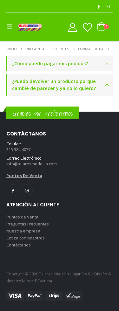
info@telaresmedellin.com (31, 164)
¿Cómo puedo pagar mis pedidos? (50, 63)
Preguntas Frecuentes (27, 224)
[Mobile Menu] (11, 27)
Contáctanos (18, 245)
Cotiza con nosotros (25, 238)
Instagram (27, 190)
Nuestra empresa (23, 231)
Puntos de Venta (22, 217)
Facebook (13, 190)
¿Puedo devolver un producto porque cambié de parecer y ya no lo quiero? (54, 84)
